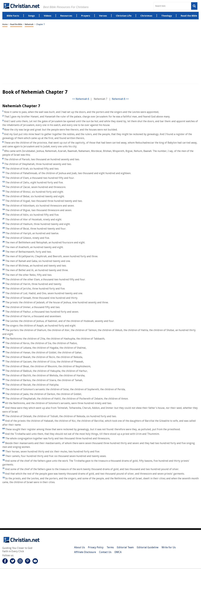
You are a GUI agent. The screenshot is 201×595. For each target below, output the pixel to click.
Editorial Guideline (147, 547)
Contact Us (105, 552)
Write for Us (169, 547)
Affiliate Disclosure (85, 552)
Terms (110, 547)
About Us (79, 547)
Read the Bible (16, 24)
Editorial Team (125, 547)
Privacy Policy (95, 547)
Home (5, 24)
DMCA (118, 552)
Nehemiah (29, 24)
